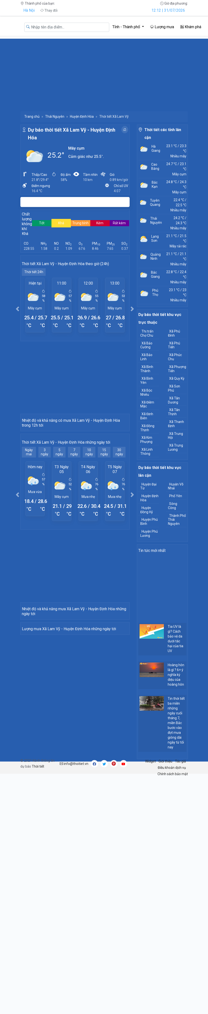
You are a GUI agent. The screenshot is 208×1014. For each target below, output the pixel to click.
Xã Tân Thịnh (174, 412)
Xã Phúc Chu (175, 357)
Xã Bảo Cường (146, 345)
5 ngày (59, 505)
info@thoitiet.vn (74, 799)
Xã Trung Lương (175, 447)
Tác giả (180, 797)
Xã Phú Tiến (174, 345)
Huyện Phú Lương (149, 533)
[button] (18, 309)
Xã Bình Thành (146, 369)
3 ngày (44, 505)
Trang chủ (32, 116)
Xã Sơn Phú (174, 388)
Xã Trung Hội (175, 436)
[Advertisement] (104, 73)
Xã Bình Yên (146, 381)
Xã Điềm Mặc (147, 404)
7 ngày (74, 505)
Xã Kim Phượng (146, 440)
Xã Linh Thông (146, 452)
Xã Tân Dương (174, 400)
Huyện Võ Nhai (175, 486)
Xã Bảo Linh (146, 357)
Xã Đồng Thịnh (147, 428)
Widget (150, 797)
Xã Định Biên (146, 416)
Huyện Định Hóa (82, 116)
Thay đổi (49, 10)
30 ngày (119, 505)
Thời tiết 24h (33, 272)
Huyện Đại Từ (148, 486)
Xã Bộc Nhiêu (146, 392)
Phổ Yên (175, 496)
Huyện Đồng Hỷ (146, 510)
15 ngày (104, 505)
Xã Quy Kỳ (176, 378)
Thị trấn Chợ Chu (146, 333)
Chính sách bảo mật (173, 809)
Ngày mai (29, 505)
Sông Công (172, 506)
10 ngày (89, 505)
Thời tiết (38, 802)
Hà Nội (29, 10)
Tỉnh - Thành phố (126, 27)
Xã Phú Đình (174, 333)
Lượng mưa (162, 27)
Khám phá (190, 27)
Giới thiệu (165, 797)
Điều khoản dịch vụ (172, 803)
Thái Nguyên (54, 116)
